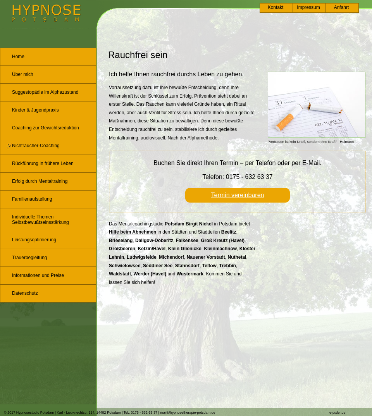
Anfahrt (341, 7)
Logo (46, 13)
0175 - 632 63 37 (249, 177)
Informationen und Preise (38, 275)
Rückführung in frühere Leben (43, 163)
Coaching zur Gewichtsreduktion (45, 128)
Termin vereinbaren (237, 195)
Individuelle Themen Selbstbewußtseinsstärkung (40, 219)
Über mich (22, 74)
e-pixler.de (337, 412)
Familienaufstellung (32, 199)
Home (18, 56)
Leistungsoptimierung (34, 239)
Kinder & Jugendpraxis (35, 110)
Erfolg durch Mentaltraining (39, 181)
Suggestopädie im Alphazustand (45, 92)
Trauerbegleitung (29, 257)
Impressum (308, 7)
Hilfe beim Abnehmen (132, 232)
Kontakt (276, 7)
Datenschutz (25, 293)
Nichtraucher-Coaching (36, 145)
